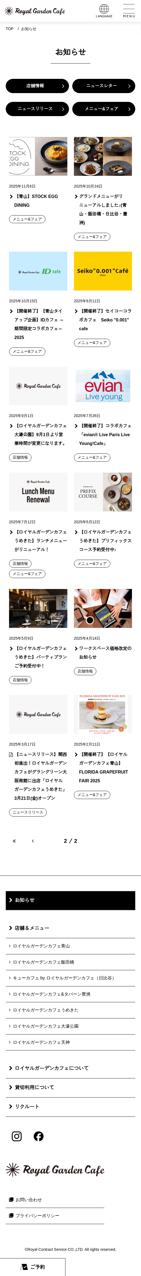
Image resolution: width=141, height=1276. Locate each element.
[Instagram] (17, 1136)
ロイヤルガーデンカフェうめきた (46, 1010)
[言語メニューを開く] (104, 11)
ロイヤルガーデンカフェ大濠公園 (46, 1026)
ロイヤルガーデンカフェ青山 (41, 946)
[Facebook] (39, 1136)
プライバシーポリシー (37, 1216)
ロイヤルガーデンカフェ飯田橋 (43, 962)
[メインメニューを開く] (129, 11)
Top (10, 29)
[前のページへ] (32, 841)
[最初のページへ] (14, 841)
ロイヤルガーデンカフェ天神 (41, 1042)
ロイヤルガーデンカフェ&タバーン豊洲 (51, 994)
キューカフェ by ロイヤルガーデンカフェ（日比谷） (64, 978)
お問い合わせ (29, 1199)
